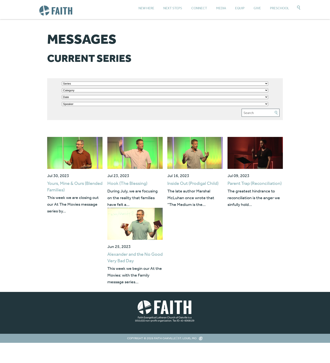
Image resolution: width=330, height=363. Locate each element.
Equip (240, 8)
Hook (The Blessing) (127, 183)
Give (257, 8)
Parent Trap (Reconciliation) (255, 183)
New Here (146, 8)
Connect (199, 8)
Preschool (279, 8)
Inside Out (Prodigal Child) (192, 183)
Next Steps (172, 8)
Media (221, 8)
